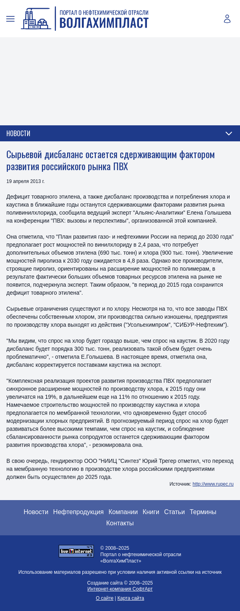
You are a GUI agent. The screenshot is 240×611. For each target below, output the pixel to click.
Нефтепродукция (78, 511)
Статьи (174, 511)
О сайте (104, 598)
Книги (151, 511)
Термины (203, 511)
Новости (36, 511)
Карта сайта (130, 598)
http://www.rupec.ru (213, 484)
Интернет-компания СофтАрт (120, 589)
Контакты (120, 523)
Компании (123, 511)
